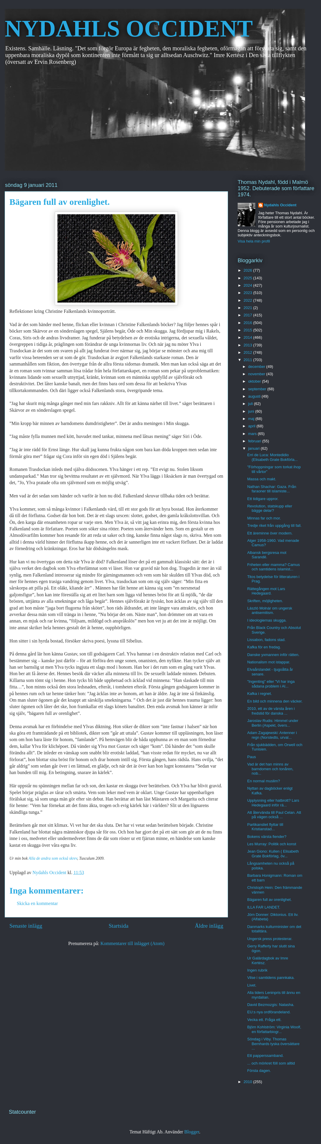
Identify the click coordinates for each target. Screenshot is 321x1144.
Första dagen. (259, 1070)
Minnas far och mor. (264, 518)
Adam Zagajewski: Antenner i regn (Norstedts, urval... (272, 735)
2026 (248, 270)
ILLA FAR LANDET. (263, 907)
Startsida (118, 926)
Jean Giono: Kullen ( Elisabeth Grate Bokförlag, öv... (273, 853)
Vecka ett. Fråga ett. (264, 1019)
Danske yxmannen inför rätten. (273, 654)
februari (255, 441)
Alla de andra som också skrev (53, 858)
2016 (248, 323)
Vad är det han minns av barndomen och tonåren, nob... (270, 769)
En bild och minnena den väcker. (274, 701)
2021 (248, 307)
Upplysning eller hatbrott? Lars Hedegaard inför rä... (273, 802)
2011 (248, 360)
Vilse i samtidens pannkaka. (270, 977)
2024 (248, 285)
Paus (251, 757)
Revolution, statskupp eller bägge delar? (269, 508)
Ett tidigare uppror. (262, 499)
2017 (248, 315)
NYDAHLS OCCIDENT (129, 28)
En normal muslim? (263, 781)
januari (254, 448)
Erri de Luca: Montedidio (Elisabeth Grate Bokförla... (272, 457)
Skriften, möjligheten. (265, 601)
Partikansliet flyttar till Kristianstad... (265, 826)
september (257, 389)
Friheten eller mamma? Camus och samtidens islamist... (273, 567)
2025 (248, 278)
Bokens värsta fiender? (266, 836)
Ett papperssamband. (265, 1055)
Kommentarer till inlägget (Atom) (132, 943)
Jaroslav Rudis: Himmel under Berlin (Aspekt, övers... (272, 723)
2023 (248, 292)
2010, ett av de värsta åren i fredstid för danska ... (270, 710)
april (252, 426)
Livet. (251, 985)
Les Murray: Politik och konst (271, 844)
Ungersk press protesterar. (269, 939)
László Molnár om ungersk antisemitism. (269, 610)
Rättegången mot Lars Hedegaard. (266, 591)
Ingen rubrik (257, 970)
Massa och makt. (261, 479)
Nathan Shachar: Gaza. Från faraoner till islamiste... (271, 489)
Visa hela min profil (254, 241)
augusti (255, 396)
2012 (248, 352)
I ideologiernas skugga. (267, 620)
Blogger (191, 1131)
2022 (248, 300)
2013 (248, 345)
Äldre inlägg (209, 926)
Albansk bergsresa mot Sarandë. (266, 554)
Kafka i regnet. (259, 693)
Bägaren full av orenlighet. (269, 899)
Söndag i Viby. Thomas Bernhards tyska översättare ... (273, 1043)
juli (251, 403)
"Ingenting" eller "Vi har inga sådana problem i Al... (270, 683)
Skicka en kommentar (37, 903)
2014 (248, 337)
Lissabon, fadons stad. (266, 639)
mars (253, 433)
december (257, 366)
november (257, 374)
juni (251, 411)
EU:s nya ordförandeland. (268, 1012)
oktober (255, 381)
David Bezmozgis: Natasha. (270, 1004)
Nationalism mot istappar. (268, 662)
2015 (248, 330)
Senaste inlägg (25, 926)
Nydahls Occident (280, 205)
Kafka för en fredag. (264, 647)
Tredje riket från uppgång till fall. (274, 525)
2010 (248, 1082)
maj (252, 418)
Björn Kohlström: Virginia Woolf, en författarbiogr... (274, 1029)
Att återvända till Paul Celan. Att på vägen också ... (274, 814)
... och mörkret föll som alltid (271, 1063)
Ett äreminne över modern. (269, 533)
